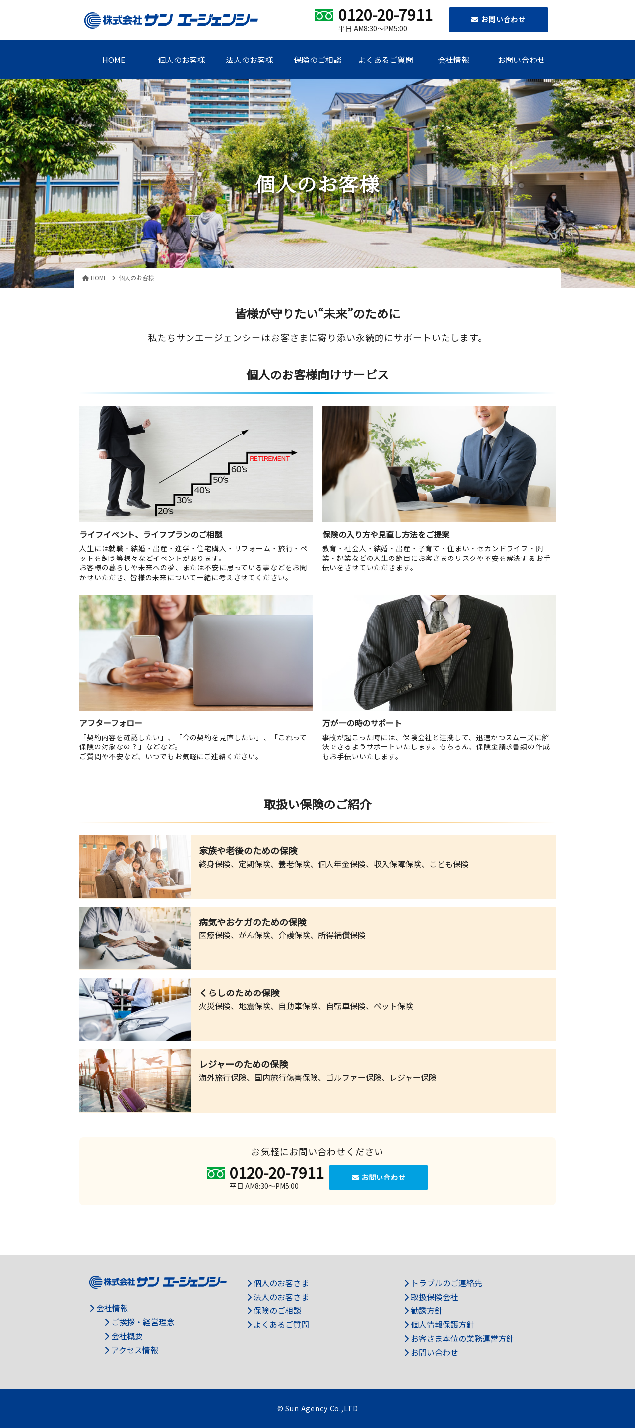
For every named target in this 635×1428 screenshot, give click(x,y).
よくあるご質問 (385, 59)
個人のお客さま (278, 1283)
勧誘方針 (423, 1310)
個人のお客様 (181, 59)
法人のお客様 (249, 59)
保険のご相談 (317, 59)
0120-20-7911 (385, 14)
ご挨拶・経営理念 (139, 1322)
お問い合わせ (498, 19)
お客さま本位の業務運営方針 (459, 1338)
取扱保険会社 (431, 1297)
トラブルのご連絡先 (443, 1283)
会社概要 (123, 1336)
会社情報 (453, 59)
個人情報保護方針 (439, 1324)
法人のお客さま (278, 1297)
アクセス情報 (131, 1350)
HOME (113, 59)
